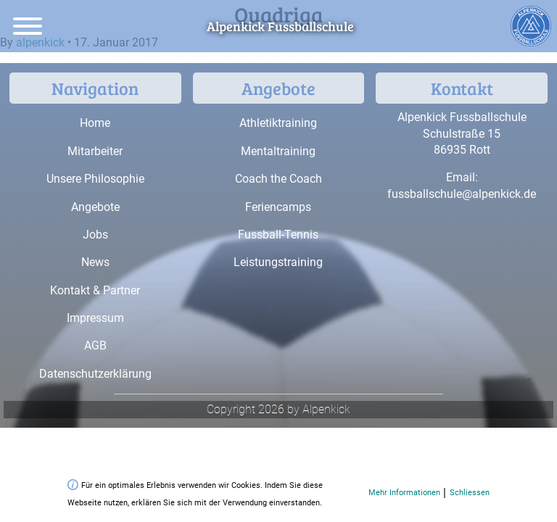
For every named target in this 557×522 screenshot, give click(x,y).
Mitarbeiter (95, 151)
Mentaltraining (278, 151)
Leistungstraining (278, 262)
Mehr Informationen (404, 492)
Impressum (95, 318)
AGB (95, 345)
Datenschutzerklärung (95, 374)
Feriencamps (278, 207)
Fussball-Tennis (278, 234)
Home (95, 123)
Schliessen (470, 492)
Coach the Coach (278, 179)
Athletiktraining (278, 123)
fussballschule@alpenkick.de (461, 194)
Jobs (95, 234)
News (95, 262)
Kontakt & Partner (95, 290)
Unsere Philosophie (95, 179)
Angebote (95, 207)
